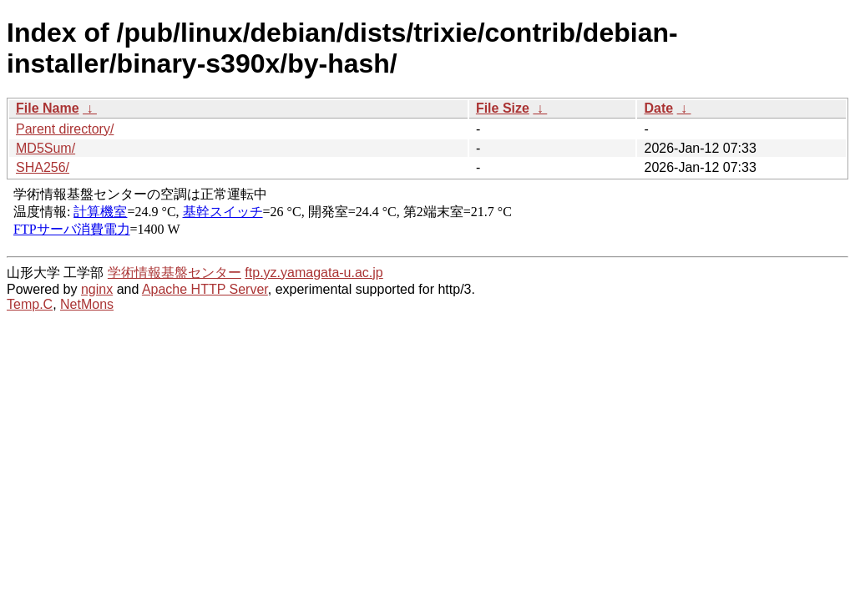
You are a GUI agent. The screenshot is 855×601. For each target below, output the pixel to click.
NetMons (87, 304)
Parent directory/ (65, 129)
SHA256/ (42, 167)
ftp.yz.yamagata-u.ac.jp (313, 272)
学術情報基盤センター (174, 272)
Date (658, 108)
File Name (47, 108)
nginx (97, 289)
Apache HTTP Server (205, 289)
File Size (502, 108)
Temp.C (30, 304)
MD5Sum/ (45, 148)
